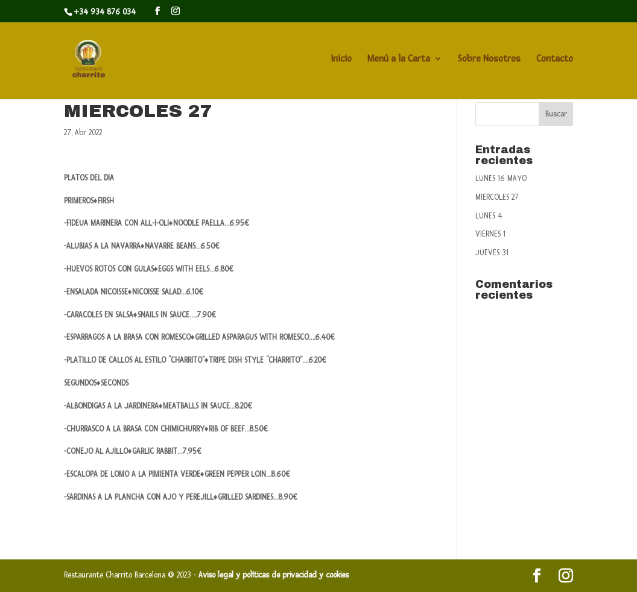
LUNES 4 (488, 216)
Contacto (554, 59)
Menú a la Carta (398, 59)
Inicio (341, 59)
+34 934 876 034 (105, 12)
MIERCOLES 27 (497, 197)
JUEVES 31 (492, 253)
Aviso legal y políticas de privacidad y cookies (275, 575)
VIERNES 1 (490, 234)
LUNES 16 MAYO (501, 178)
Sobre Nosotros (489, 59)
